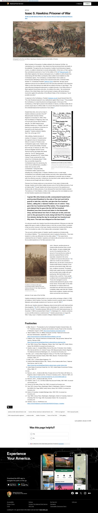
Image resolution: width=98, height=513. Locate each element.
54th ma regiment (60, 412)
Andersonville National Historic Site (35, 16)
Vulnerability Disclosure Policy (58, 506)
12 (71, 277)
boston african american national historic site (41, 412)
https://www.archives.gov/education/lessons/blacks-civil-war (44, 336)
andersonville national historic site (17, 412)
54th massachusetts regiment (16, 415)
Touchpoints (61, 443)
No (34, 438)
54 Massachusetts (62, 72)
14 (34, 306)
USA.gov (74, 502)
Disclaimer (53, 504)
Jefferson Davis (48, 81)
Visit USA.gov (43, 510)
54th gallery (63, 415)
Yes (34, 434)
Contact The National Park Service (38, 504)
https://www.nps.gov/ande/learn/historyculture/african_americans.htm (46, 342)
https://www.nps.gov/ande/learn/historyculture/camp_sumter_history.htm (47, 365)
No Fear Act (53, 502)
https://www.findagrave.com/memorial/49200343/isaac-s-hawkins (45, 403)
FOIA (8, 506)
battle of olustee (40, 415)
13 (62, 301)
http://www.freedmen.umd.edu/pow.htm (54, 331)
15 (35, 308)
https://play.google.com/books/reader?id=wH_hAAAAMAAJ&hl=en (48, 376)
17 (49, 312)
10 (57, 235)
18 (63, 314)
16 (50, 310)
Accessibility (10, 502)
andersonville (30, 415)
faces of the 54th (52, 415)
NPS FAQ (31, 506)
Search (79, 3)
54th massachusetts (72, 412)
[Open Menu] (87, 3)
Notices (31, 502)
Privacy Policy (11, 504)
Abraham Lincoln (52, 98)
